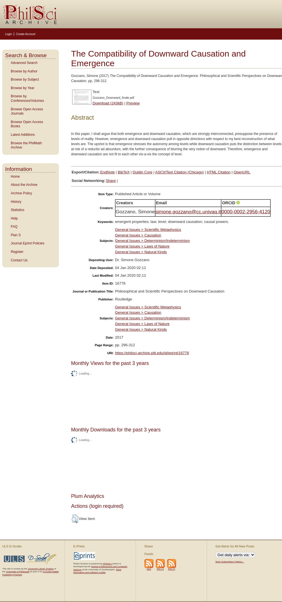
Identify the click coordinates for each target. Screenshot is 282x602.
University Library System (41, 568)
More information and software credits (97, 571)
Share (111, 181)
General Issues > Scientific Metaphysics (148, 229)
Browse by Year (22, 88)
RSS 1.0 (160, 569)
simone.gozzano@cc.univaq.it (188, 211)
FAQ (14, 227)
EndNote (107, 172)
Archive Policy (21, 193)
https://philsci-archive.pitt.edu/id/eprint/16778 (152, 353)
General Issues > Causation (138, 235)
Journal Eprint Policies (27, 243)
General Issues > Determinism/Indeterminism (152, 240)
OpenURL (242, 172)
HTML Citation (219, 172)
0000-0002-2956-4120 (245, 211)
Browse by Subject (25, 79)
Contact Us (19, 260)
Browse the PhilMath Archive (26, 145)
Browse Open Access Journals (27, 111)
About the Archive (24, 185)
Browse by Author (24, 71)
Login (8, 34)
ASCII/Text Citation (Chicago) (179, 172)
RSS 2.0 (171, 569)
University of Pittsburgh (17, 571)
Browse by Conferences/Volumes (27, 98)
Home (15, 177)
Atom (149, 569)
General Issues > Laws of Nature (142, 246)
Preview (133, 103)
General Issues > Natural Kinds (141, 252)
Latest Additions (23, 135)
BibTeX (124, 172)
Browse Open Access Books (27, 124)
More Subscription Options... (229, 561)
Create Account (25, 34)
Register (17, 252)
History (16, 202)
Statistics (17, 210)
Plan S (16, 235)
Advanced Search (24, 63)
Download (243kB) (108, 103)
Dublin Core (143, 172)
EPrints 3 (107, 563)
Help (14, 218)
